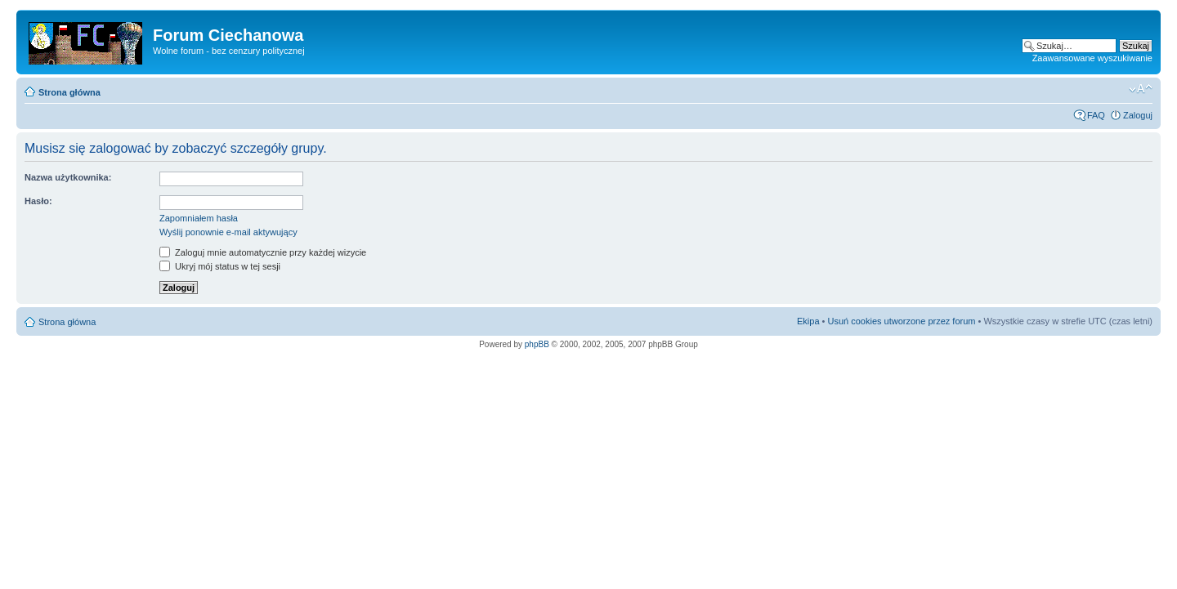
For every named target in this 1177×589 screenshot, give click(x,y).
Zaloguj (1137, 115)
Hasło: (38, 201)
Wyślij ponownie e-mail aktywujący (228, 232)
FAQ (1096, 115)
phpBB (537, 344)
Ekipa (808, 321)
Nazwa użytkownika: (68, 177)
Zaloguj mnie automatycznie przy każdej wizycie (262, 252)
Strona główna (69, 92)
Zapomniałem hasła (198, 218)
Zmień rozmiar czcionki (1140, 89)
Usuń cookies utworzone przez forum (901, 321)
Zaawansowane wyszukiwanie (1092, 58)
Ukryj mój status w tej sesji (219, 266)
